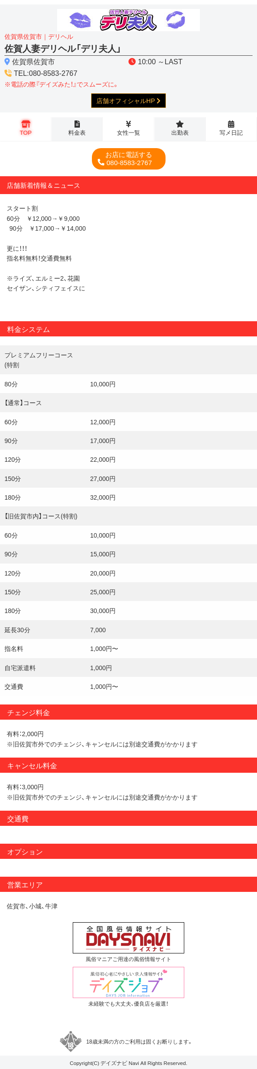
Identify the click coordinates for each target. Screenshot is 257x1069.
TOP (26, 132)
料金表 (77, 132)
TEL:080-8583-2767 (45, 72)
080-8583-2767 (128, 158)
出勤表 (180, 132)
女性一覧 (128, 132)
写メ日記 (231, 132)
